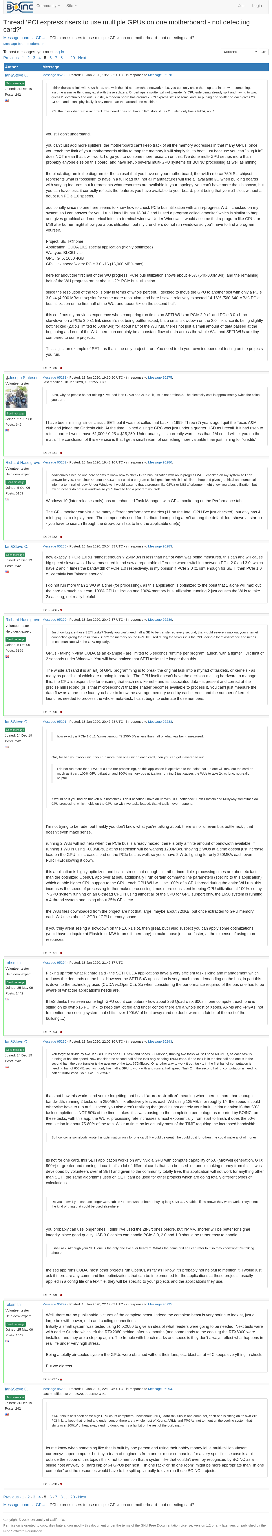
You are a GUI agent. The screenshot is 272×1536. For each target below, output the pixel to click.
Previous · (12, 58)
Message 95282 (54, 462)
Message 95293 (160, 1041)
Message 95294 (54, 962)
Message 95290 (54, 619)
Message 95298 (54, 1389)
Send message (15, 83)
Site (71, 6)
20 (72, 58)
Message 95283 (160, 546)
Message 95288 (160, 721)
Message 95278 (160, 75)
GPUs (41, 38)
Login (257, 6)
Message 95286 (54, 546)
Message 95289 (160, 619)
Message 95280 (54, 75)
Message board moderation (23, 44)
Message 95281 (54, 377)
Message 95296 (54, 1041)
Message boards (18, 38)
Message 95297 (54, 1304)
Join (242, 6)
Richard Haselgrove (22, 462)
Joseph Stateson (23, 378)
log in (59, 52)
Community (48, 6)
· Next (81, 58)
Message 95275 (160, 377)
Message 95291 (54, 721)
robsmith (13, 963)
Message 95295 (160, 1304)
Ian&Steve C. (16, 75)
